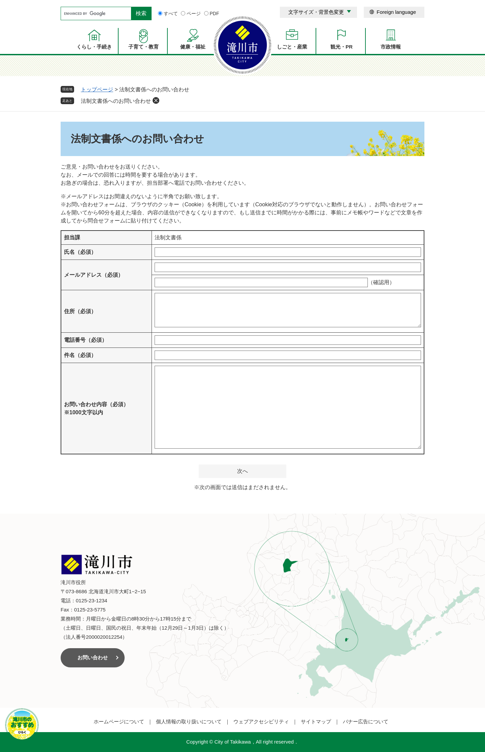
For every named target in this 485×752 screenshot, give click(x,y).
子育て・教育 (143, 47)
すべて (171, 13)
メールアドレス (93, 275)
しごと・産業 (292, 47)
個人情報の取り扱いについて (189, 721)
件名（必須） (80, 355)
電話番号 (85, 340)
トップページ (97, 89)
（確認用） (381, 282)
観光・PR (341, 47)
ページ (194, 13)
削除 (156, 100)
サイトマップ (316, 721)
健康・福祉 (192, 47)
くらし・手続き (94, 47)
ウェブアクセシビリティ (261, 721)
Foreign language (396, 12)
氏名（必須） (80, 252)
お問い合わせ (92, 657)
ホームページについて (119, 721)
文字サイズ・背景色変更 (316, 12)
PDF (214, 13)
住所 (80, 311)
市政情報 (391, 47)
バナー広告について (365, 721)
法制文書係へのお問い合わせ (116, 101)
